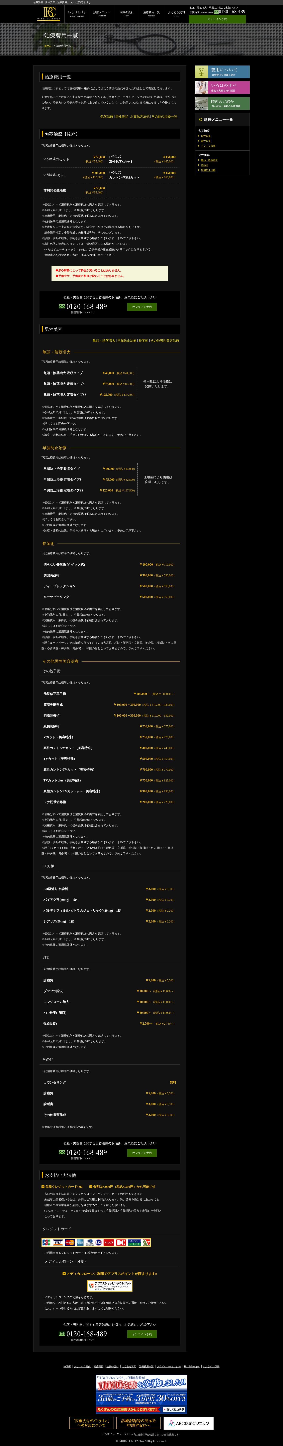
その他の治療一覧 (164, 116)
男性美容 (121, 116)
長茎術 (143, 340)
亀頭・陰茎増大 (104, 340)
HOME (67, 1366)
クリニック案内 (82, 1366)
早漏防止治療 (126, 340)
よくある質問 (176, 14)
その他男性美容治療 (164, 340)
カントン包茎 (208, 146)
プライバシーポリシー (169, 1366)
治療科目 (98, 1366)
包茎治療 (106, 116)
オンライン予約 (217, 19)
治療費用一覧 (151, 14)
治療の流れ (127, 14)
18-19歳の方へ (192, 1366)
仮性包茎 (206, 136)
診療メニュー (101, 14)
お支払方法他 (140, 116)
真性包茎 (206, 141)
